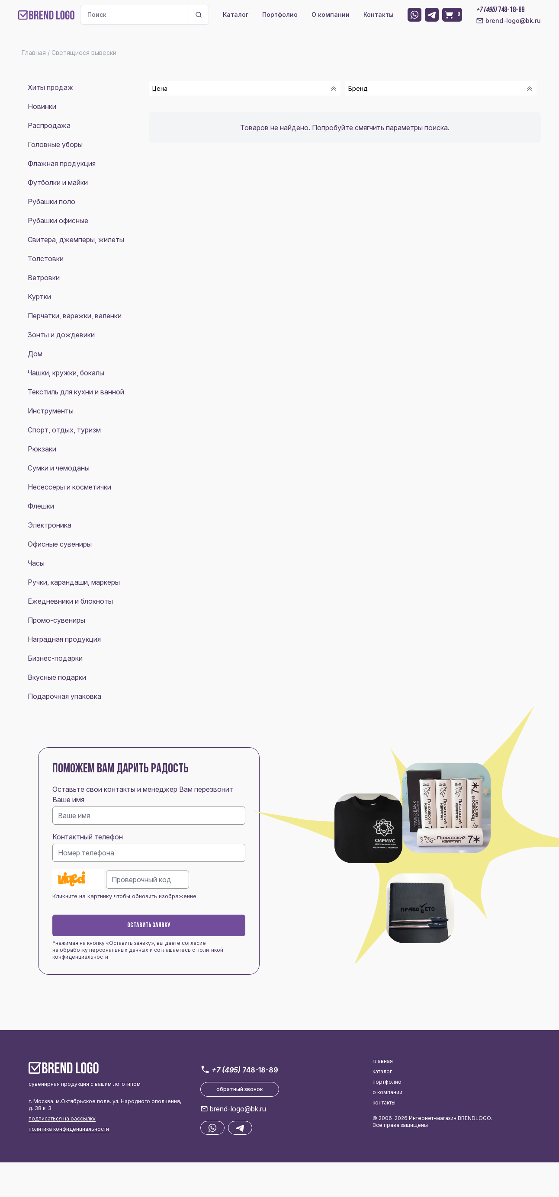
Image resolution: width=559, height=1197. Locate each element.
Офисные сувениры (60, 544)
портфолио (387, 1082)
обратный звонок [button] (239, 1089)
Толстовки (46, 258)
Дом (35, 353)
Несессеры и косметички (69, 487)
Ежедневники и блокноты (70, 601)
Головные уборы (55, 144)
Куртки (39, 296)
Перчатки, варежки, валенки (75, 315)
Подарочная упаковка (64, 696)
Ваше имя (68, 799)
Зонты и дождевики (61, 334)
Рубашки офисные (58, 220)
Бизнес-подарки (55, 658)
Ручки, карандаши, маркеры (74, 582)
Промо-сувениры (56, 620)
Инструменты (51, 410)
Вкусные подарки (57, 677)
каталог (382, 1071)
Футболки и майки (58, 182)
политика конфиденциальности (69, 1129)
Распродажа (49, 125)
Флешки (41, 506)
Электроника (49, 525)
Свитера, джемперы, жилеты (76, 239)
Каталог (235, 14)
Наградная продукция (64, 639)
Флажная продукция (62, 163)
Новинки (42, 106)
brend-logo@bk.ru (508, 21)
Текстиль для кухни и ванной (76, 391)
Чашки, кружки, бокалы (66, 372)
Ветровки (44, 277)
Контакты (378, 14)
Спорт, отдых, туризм (64, 430)
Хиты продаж (50, 87)
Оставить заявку (148, 925)
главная (383, 1061)
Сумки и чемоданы (59, 468)
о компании (387, 1092)
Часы (36, 563)
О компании (331, 14)
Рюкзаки (42, 449)
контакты (384, 1102)
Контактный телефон (87, 836)
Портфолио (280, 14)
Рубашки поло (51, 201)
